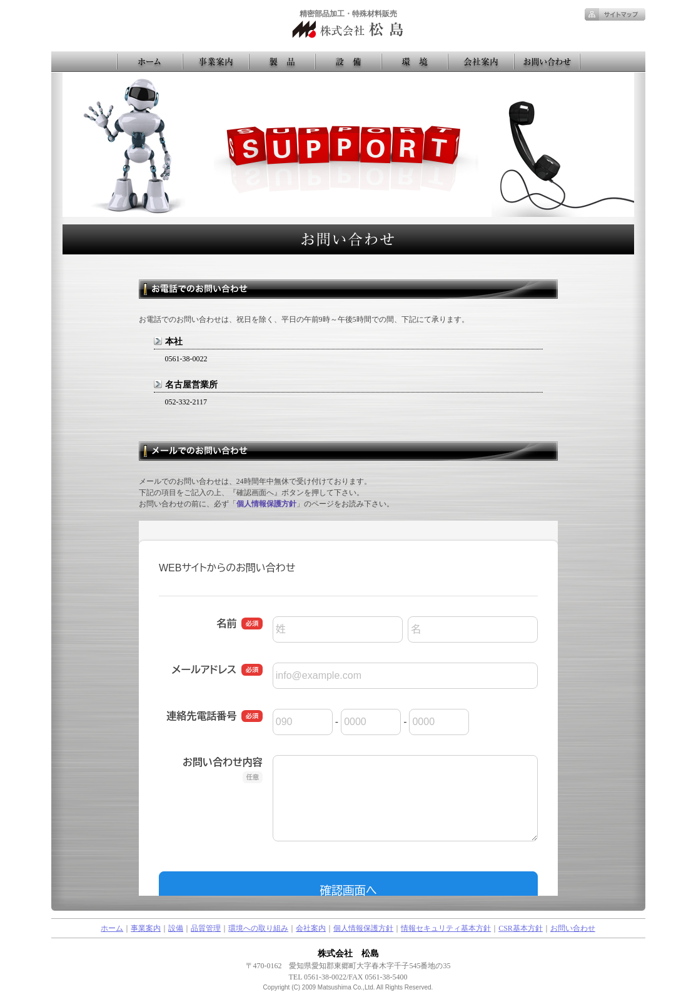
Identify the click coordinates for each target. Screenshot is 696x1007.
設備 (175, 928)
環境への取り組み (258, 928)
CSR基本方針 (520, 928)
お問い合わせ (572, 928)
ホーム (112, 928)
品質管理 (206, 928)
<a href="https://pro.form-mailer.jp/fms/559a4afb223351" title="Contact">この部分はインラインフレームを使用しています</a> (348, 708)
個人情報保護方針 (266, 503)
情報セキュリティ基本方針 (446, 928)
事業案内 (146, 928)
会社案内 (311, 928)
